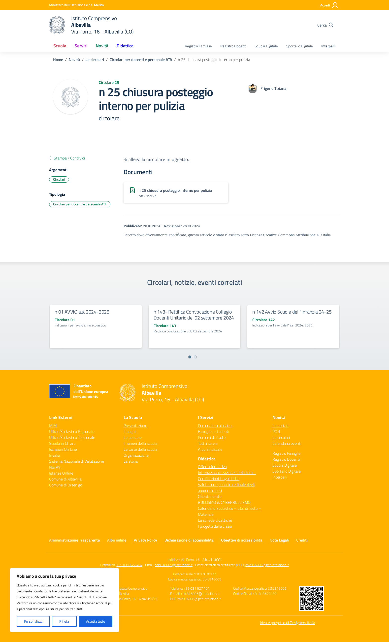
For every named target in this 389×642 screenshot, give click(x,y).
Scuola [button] (59, 45)
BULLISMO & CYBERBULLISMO (224, 502)
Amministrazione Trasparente (74, 540)
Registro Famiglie (198, 46)
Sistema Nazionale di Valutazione (76, 461)
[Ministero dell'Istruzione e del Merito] (76, 4)
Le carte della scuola (140, 449)
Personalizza (33, 621)
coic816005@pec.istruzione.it (267, 564)
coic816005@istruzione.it (174, 564)
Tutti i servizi (208, 443)
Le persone (133, 437)
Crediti (302, 540)
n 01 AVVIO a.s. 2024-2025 (82, 312)
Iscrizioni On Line (63, 449)
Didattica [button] (125, 45)
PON (276, 431)
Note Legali (279, 540)
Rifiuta (64, 621)
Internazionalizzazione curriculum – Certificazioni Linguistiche (227, 476)
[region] (64, 600)
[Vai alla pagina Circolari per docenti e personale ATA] (141, 60)
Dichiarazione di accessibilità (189, 540)
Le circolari (281, 437)
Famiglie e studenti (213, 431)
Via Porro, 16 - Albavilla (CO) (201, 559)
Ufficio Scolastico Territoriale (72, 437)
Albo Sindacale (210, 449)
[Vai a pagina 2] (195, 356)
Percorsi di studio (212, 437)
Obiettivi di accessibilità (241, 540)
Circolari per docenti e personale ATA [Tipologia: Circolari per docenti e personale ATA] (79, 204)
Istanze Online (61, 473)
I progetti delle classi (215, 526)
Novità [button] (102, 45)
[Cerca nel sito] (325, 25)
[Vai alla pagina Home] (58, 60)
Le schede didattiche (215, 520)
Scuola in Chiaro (62, 443)
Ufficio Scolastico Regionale (71, 431)
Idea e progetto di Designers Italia (287, 623)
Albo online (116, 540)
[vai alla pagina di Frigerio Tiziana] (273, 88)
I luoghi (129, 431)
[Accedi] (329, 5)
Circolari (59, 179)
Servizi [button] (81, 45)
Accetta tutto (95, 621)
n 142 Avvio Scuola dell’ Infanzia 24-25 (291, 312)
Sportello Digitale (299, 46)
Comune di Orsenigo (65, 485)
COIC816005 (211, 579)
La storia (131, 461)
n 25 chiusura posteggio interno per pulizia (175, 190)
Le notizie (280, 425)
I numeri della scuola (140, 443)
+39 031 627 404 (129, 564)
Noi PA (54, 467)
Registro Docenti (233, 46)
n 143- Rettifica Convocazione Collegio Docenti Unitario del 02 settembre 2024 (194, 314)
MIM (53, 425)
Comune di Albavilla (65, 479)
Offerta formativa (212, 467)
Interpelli (328, 46)
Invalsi (54, 455)
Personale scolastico (214, 425)
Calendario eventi (286, 443)
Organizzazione (136, 455)
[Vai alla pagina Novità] (74, 60)
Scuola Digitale (266, 46)
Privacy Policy (145, 540)
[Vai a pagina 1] (189, 356)
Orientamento (209, 496)
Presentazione (135, 425)
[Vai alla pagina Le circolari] (95, 60)
